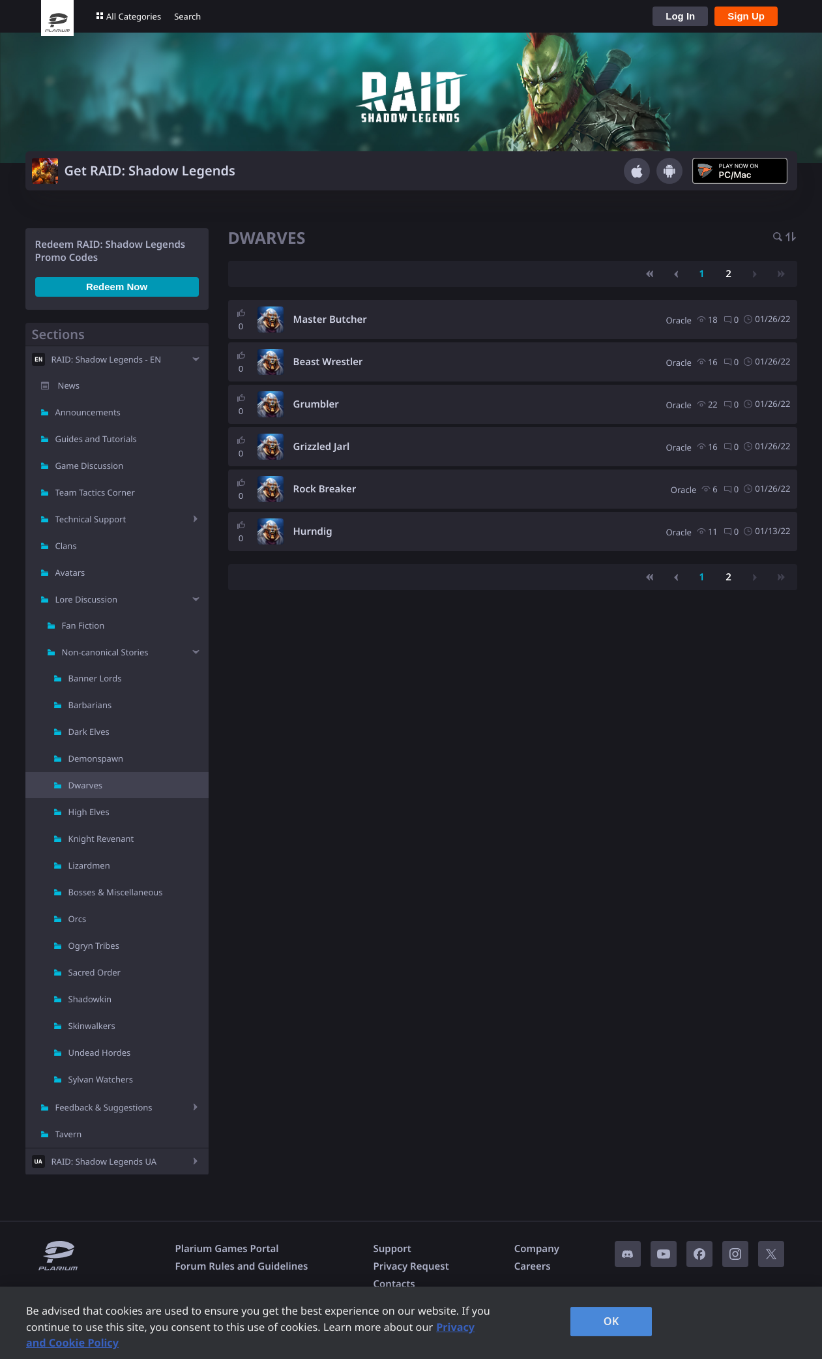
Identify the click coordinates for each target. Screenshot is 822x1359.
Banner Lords (95, 678)
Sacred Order (94, 972)
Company (536, 1248)
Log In (680, 16)
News (69, 385)
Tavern (68, 1134)
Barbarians (90, 705)
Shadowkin (90, 999)
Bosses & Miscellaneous (115, 892)
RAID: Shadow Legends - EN (106, 359)
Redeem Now (116, 286)
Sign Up (746, 16)
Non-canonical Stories (105, 652)
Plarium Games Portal (227, 1248)
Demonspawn (96, 758)
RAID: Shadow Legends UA (104, 1161)
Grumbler (316, 404)
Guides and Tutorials (96, 439)
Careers (532, 1266)
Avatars (70, 572)
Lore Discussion (86, 599)
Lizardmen (89, 865)
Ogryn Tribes (93, 945)
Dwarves (85, 785)
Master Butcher (330, 319)
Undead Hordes (99, 1052)
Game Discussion (89, 465)
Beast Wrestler (328, 361)
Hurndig (312, 531)
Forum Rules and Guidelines (241, 1266)
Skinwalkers (91, 1026)
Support (392, 1248)
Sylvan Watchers (100, 1079)
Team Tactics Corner (95, 492)
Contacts (394, 1284)
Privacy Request (410, 1266)
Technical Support (90, 519)
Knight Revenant (101, 838)
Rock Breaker (325, 489)
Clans (66, 546)
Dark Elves (89, 732)
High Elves (89, 812)
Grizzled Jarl (321, 446)
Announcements (88, 412)
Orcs (77, 919)
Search (187, 16)
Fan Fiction (83, 625)
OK (611, 1321)
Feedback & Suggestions (104, 1107)
